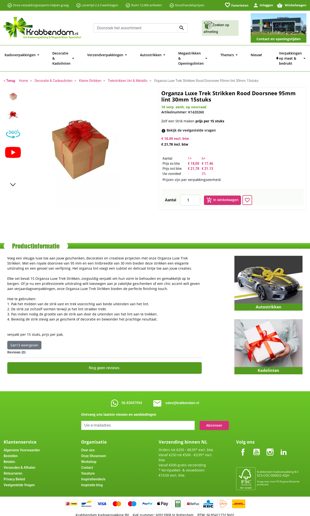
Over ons (87, 440)
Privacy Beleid (14, 469)
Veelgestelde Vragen (19, 475)
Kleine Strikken (90, 71)
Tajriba (165, 510)
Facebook (243, 438)
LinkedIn (283, 438)
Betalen (9, 452)
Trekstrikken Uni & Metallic (128, 71)
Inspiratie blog (92, 475)
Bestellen (11, 446)
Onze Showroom (93, 446)
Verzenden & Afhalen (19, 458)
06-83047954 (132, 393)
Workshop (88, 452)
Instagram (270, 438)
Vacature (88, 463)
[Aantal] (190, 190)
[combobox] (141, 27)
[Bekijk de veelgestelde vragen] (191, 120)
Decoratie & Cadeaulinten (54, 71)
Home (23, 71)
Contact (87, 458)
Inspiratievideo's (93, 469)
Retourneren (13, 463)
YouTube (256, 438)
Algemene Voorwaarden (22, 440)
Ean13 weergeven (24, 335)
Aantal (170, 190)
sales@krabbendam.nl (182, 393)
